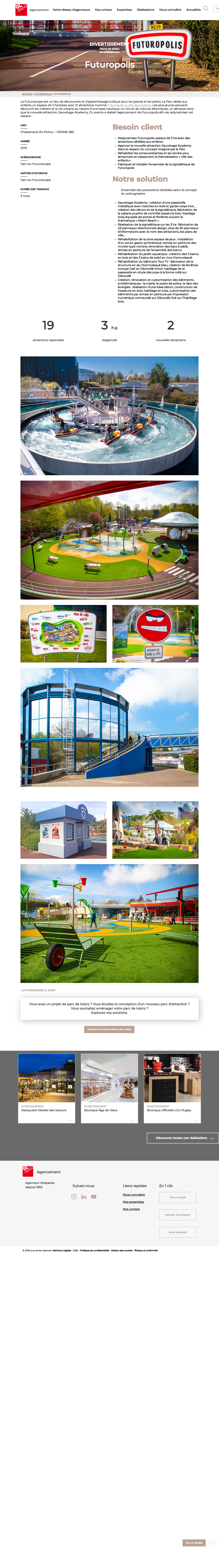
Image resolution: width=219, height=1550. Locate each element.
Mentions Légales (61, 1250)
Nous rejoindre (178, 1232)
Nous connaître (170, 10)
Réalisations (145, 10)
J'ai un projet (194, 1542)
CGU (75, 1250)
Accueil (27, 94)
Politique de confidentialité (94, 1250)
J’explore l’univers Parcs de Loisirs (109, 1029)
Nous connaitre (134, 1194)
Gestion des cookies (121, 1250)
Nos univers (103, 10)
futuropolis (43, 94)
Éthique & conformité (146, 1250)
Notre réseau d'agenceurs (71, 10)
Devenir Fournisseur (177, 1215)
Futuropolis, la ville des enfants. (129, 105)
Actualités (193, 10)
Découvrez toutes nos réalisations (181, 1138)
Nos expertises (133, 1202)
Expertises (124, 10)
